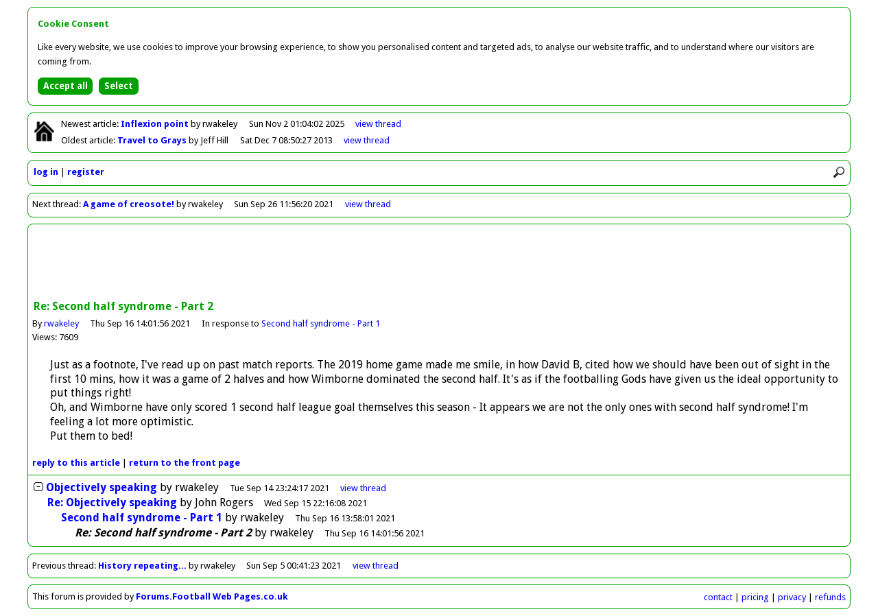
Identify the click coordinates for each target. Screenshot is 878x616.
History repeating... (142, 565)
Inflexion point (156, 124)
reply (76, 463)
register (85, 172)
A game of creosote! (128, 204)
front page (184, 463)
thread (363, 488)
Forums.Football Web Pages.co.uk (212, 596)
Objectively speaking (101, 487)
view (378, 124)
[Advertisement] (439, 263)
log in (46, 172)
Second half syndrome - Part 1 (320, 323)
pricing (755, 597)
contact (718, 597)
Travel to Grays (153, 140)
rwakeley (61, 323)
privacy (792, 597)
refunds (830, 597)
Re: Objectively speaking (112, 502)
